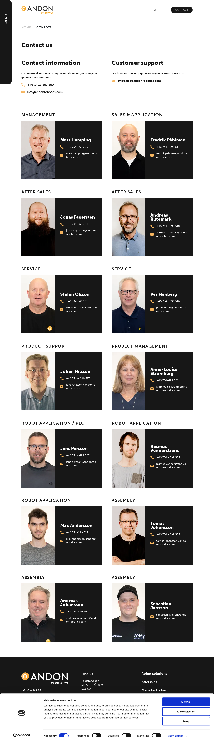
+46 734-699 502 (164, 380)
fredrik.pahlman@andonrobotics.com (168, 155)
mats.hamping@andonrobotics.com (78, 155)
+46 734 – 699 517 (75, 378)
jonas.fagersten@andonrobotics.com (78, 232)
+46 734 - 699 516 (165, 301)
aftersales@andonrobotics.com (136, 81)
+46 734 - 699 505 (165, 534)
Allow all (186, 696)
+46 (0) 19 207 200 (37, 85)
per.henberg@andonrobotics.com (168, 309)
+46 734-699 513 (74, 532)
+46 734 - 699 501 (74, 147)
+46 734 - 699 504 (75, 224)
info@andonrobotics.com (42, 92)
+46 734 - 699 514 (165, 147)
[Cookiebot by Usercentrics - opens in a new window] (21, 730)
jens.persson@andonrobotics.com (78, 464)
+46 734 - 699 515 (74, 301)
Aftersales (149, 682)
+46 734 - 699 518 (165, 226)
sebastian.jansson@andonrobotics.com (168, 616)
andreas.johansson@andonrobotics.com (78, 620)
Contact (182, 9)
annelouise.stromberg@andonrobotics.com (168, 388)
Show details (175, 730)
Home (26, 27)
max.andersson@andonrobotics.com (78, 541)
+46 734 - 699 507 (74, 455)
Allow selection (186, 706)
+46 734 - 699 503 (165, 457)
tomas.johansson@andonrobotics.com (168, 543)
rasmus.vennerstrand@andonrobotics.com (168, 466)
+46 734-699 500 (74, 611)
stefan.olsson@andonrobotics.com (78, 309)
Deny (186, 715)
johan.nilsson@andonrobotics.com (77, 386)
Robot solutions (154, 673)
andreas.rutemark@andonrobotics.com (168, 234)
